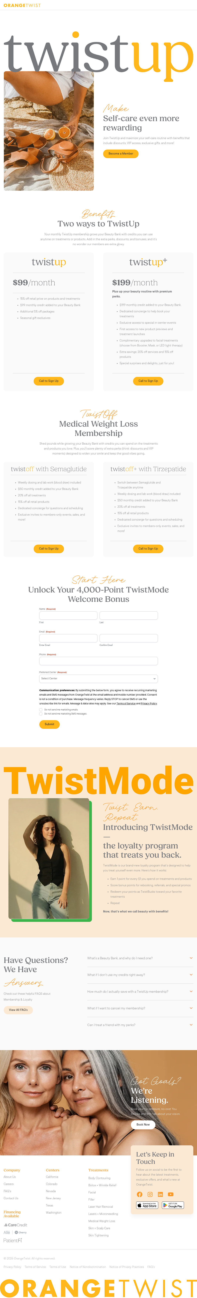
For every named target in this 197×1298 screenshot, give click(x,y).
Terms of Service (126, 703)
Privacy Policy (149, 703)
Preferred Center (53, 672)
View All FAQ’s (18, 1010)
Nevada (51, 1191)
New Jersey (53, 1198)
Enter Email (44, 645)
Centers (52, 1170)
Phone (47, 655)
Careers (9, 1184)
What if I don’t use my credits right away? (116, 975)
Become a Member (121, 153)
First (41, 622)
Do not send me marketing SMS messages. (65, 714)
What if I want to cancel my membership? (116, 1008)
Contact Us (11, 1198)
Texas (49, 1205)
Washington (53, 1213)
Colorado (52, 1184)
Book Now (143, 1124)
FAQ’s (7, 1191)
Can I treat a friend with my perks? (111, 1025)
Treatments (98, 1170)
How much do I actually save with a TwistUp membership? (127, 992)
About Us (10, 1177)
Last (101, 622)
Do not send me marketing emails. (61, 710)
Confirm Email (106, 645)
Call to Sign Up (48, 381)
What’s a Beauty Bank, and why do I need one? (120, 958)
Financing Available (12, 1214)
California (52, 1177)
